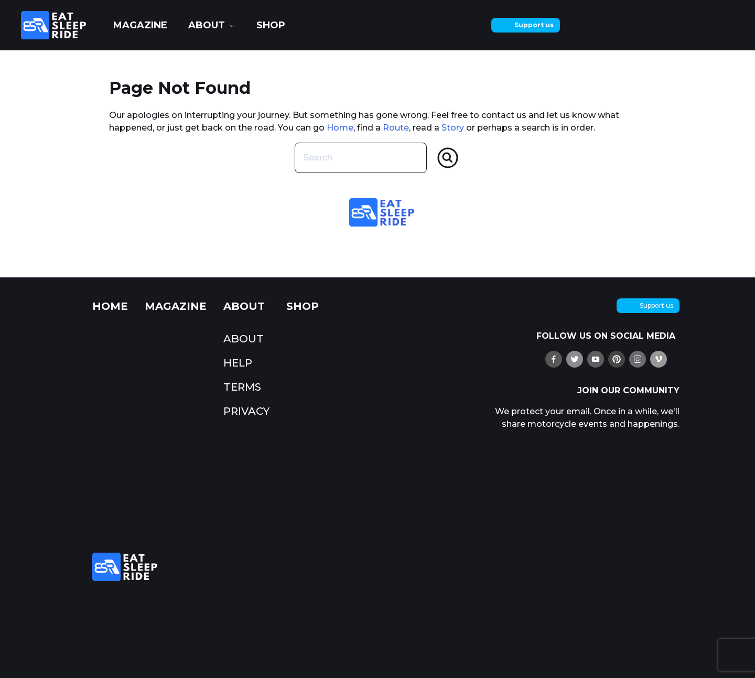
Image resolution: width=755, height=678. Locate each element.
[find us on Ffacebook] (553, 359)
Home (340, 128)
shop (270, 25)
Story (452, 128)
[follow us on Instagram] (637, 359)
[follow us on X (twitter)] (574, 359)
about (206, 25)
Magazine (140, 25)
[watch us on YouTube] (595, 359)
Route (396, 128)
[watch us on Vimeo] (658, 359)
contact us (503, 115)
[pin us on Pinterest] (616, 359)
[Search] (447, 158)
